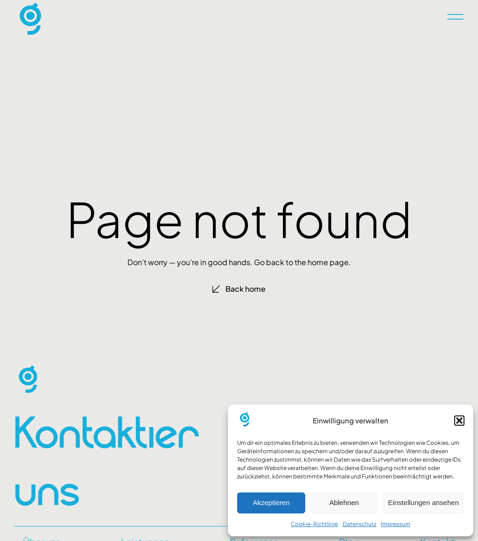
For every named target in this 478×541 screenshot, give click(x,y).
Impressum (395, 523)
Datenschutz (359, 523)
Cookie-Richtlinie (314, 523)
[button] (459, 420)
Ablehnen (343, 502)
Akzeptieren (271, 502)
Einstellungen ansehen (423, 502)
